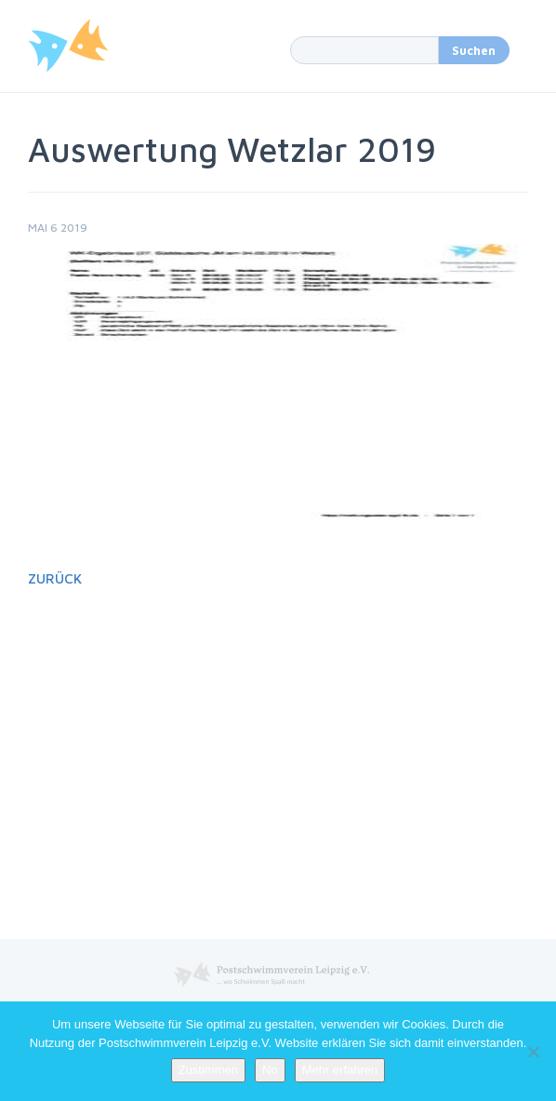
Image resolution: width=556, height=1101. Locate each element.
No (270, 1070)
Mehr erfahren (340, 1070)
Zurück (55, 578)
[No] (532, 1051)
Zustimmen (208, 1070)
